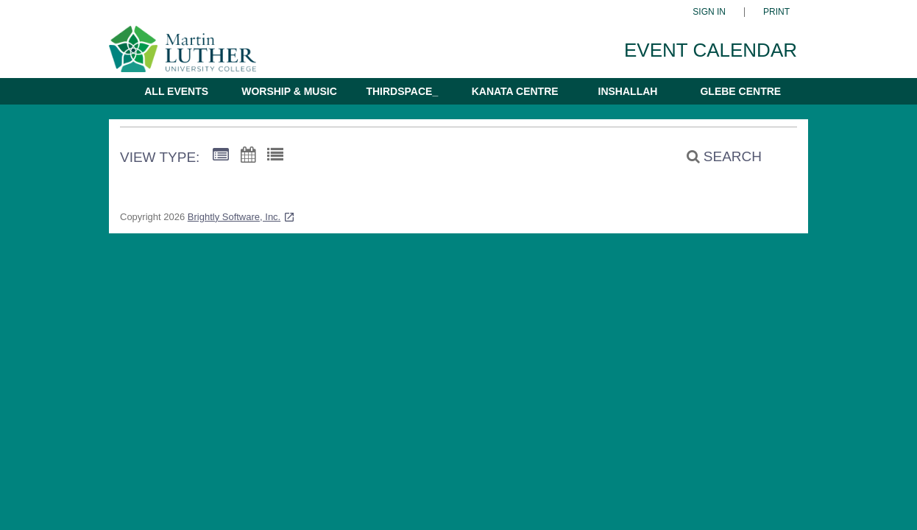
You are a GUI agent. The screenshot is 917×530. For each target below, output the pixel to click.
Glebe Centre (740, 91)
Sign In (709, 12)
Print (776, 12)
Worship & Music (289, 91)
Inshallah (628, 91)
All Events (176, 91)
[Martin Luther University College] (193, 55)
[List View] (275, 155)
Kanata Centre (515, 91)
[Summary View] (221, 155)
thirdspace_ (402, 91)
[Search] (716, 157)
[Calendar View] (248, 155)
